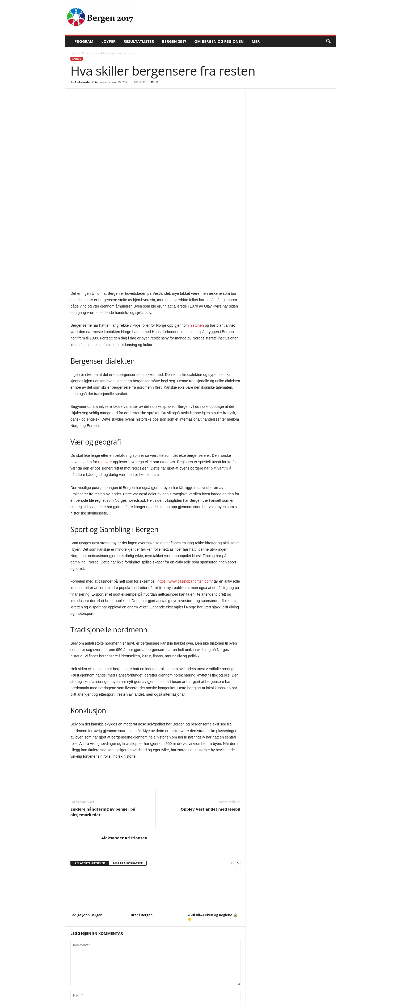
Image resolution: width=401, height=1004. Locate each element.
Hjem (73, 53)
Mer (256, 41)
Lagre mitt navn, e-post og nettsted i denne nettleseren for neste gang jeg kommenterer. (143, 949)
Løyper (108, 41)
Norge (86, 53)
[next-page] (237, 775)
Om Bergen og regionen (219, 41)
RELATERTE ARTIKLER (90, 775)
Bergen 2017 (174, 41)
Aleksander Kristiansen (91, 82)
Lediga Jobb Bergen (86, 826)
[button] (328, 41)
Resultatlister (139, 41)
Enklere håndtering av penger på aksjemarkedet (102, 723)
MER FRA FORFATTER (128, 775)
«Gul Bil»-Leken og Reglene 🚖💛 (212, 829)
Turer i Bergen (141, 826)
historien (197, 237)
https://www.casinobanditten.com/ (185, 493)
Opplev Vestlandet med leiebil (210, 721)
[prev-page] (231, 775)
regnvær (105, 374)
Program (83, 41)
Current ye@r (81, 974)
